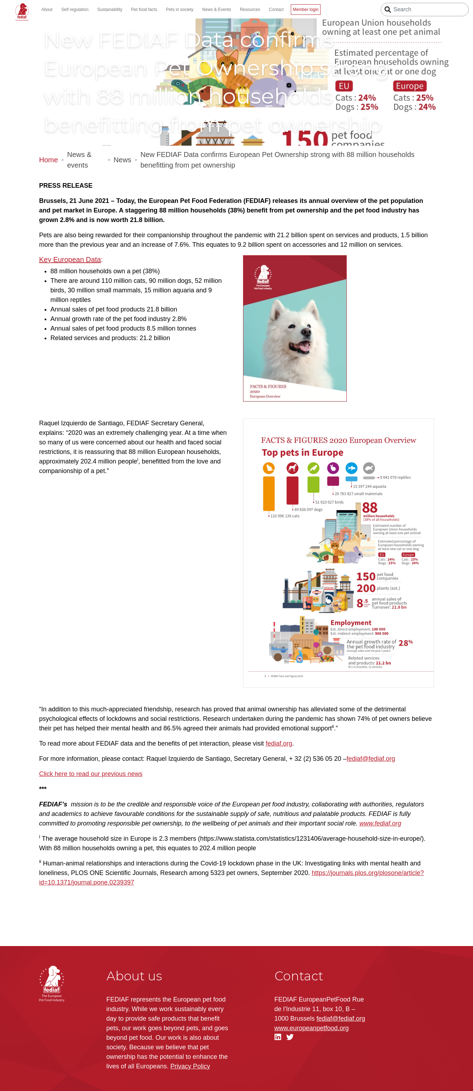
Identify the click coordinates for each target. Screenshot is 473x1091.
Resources (250, 9)
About (46, 9)
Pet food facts (144, 9)
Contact (276, 9)
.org (312, 1028)
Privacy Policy (190, 1066)
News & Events (216, 9)
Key (46, 259)
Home (48, 160)
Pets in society (179, 9)
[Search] (425, 9)
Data (92, 259)
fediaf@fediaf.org (371, 758)
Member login (306, 9)
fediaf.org (279, 743)
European (68, 259)
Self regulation (74, 9)
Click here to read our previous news (91, 773)
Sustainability (109, 9)
